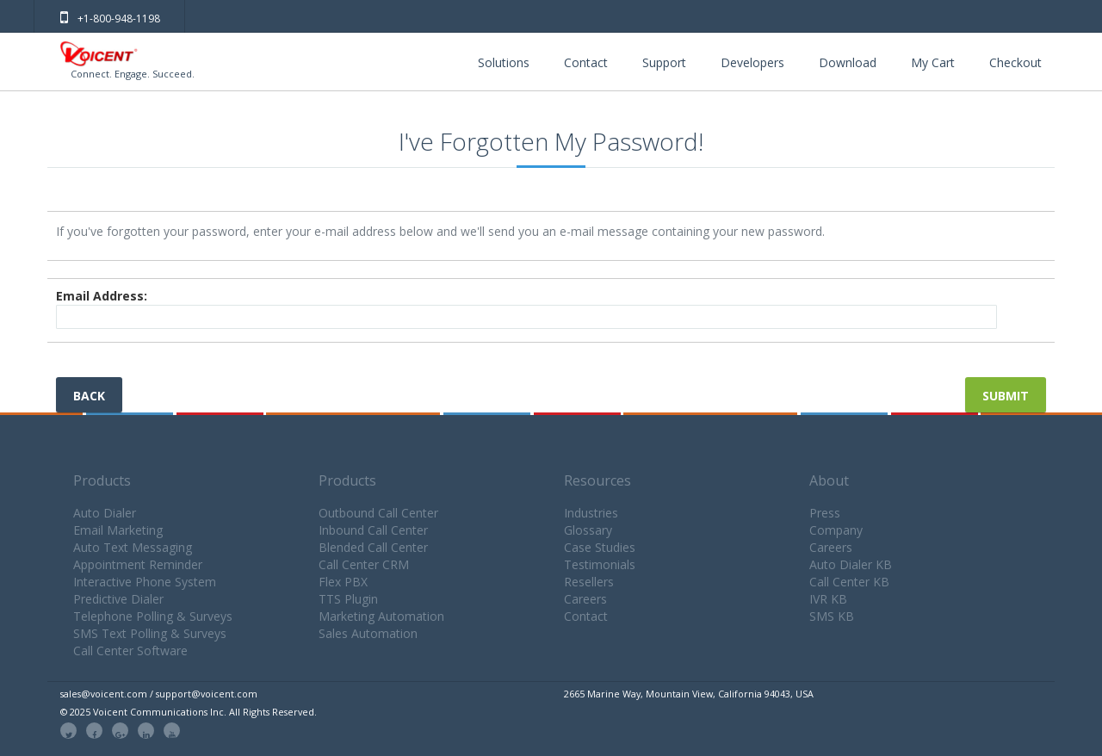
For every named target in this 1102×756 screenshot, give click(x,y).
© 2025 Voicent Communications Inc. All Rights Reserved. (188, 711)
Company (836, 530)
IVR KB (828, 599)
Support (664, 62)
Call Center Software (130, 650)
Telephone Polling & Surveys (152, 616)
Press (824, 513)
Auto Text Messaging (132, 547)
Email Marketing (118, 530)
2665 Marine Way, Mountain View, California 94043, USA (689, 693)
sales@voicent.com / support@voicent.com (158, 693)
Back (89, 395)
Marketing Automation (381, 616)
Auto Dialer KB (850, 564)
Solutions (503, 62)
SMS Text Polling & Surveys (149, 633)
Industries (591, 513)
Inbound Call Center (373, 530)
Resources (597, 480)
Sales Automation (368, 633)
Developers (752, 62)
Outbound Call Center (378, 513)
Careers (585, 599)
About (829, 480)
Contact (586, 62)
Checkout (1015, 62)
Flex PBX (343, 581)
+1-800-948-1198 (110, 18)
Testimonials (599, 564)
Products (102, 480)
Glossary (588, 530)
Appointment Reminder (137, 564)
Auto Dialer (104, 513)
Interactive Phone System (144, 581)
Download (847, 62)
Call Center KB (849, 581)
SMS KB (831, 616)
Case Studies (599, 547)
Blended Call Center (373, 547)
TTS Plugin (348, 599)
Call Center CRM (364, 564)
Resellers (589, 581)
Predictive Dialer (118, 599)
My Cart (933, 62)
